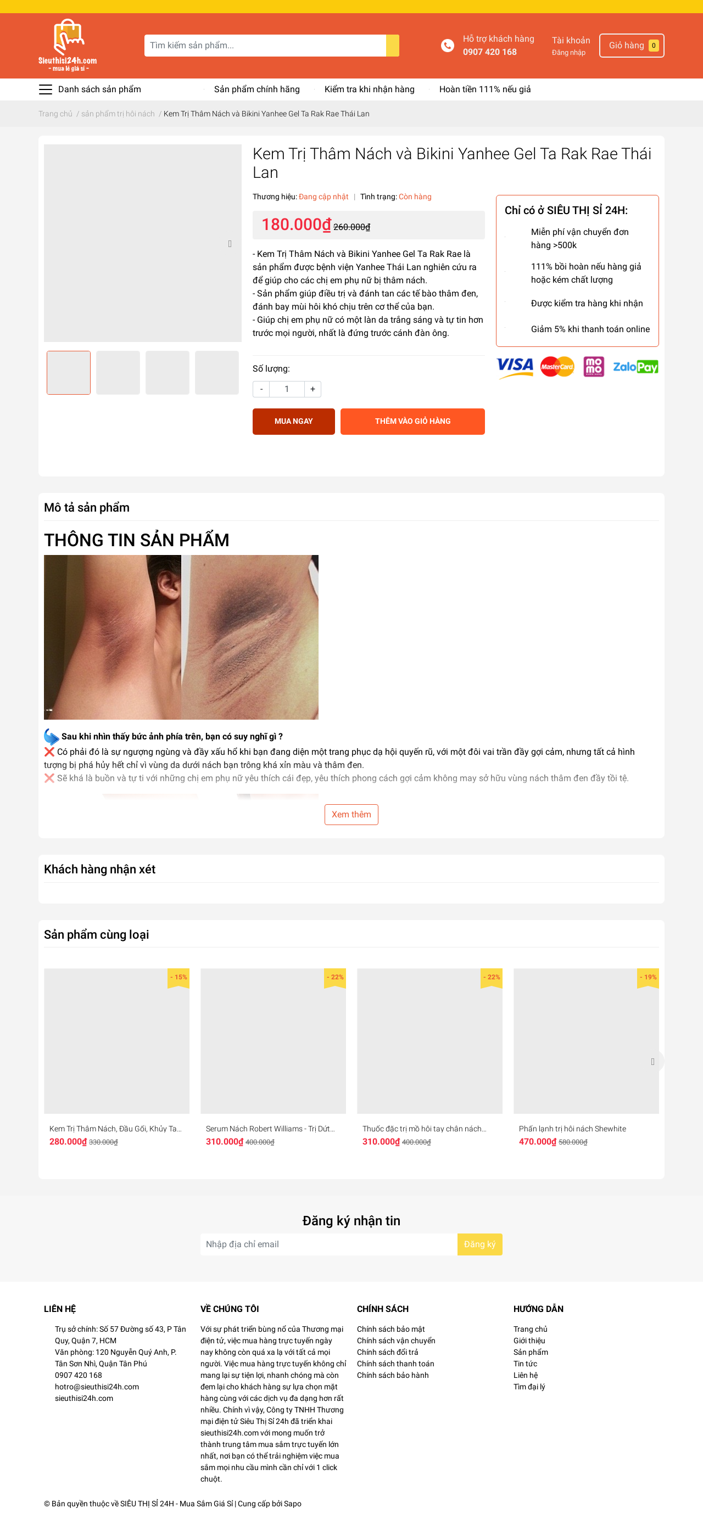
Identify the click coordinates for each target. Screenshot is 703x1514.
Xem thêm (351, 814)
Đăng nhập (568, 52)
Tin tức (525, 1363)
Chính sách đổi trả (388, 1352)
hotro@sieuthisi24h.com (97, 1386)
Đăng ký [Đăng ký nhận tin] (480, 1244)
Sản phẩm (531, 1352)
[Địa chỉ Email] (351, 1244)
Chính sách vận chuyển (396, 1340)
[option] (143, 243)
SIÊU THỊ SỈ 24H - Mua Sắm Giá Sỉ (176, 1503)
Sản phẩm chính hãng (257, 89)
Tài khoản (571, 40)
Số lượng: (271, 368)
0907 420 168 (490, 52)
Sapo (293, 1503)
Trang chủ (531, 1329)
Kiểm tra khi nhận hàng (370, 89)
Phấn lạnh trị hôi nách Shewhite (572, 1128)
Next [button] (229, 243)
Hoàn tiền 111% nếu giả (485, 89)
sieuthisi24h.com (84, 1398)
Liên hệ (526, 1375)
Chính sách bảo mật (391, 1329)
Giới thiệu (529, 1340)
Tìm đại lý (529, 1386)
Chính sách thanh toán (395, 1363)
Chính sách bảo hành (393, 1375)
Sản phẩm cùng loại (96, 934)
